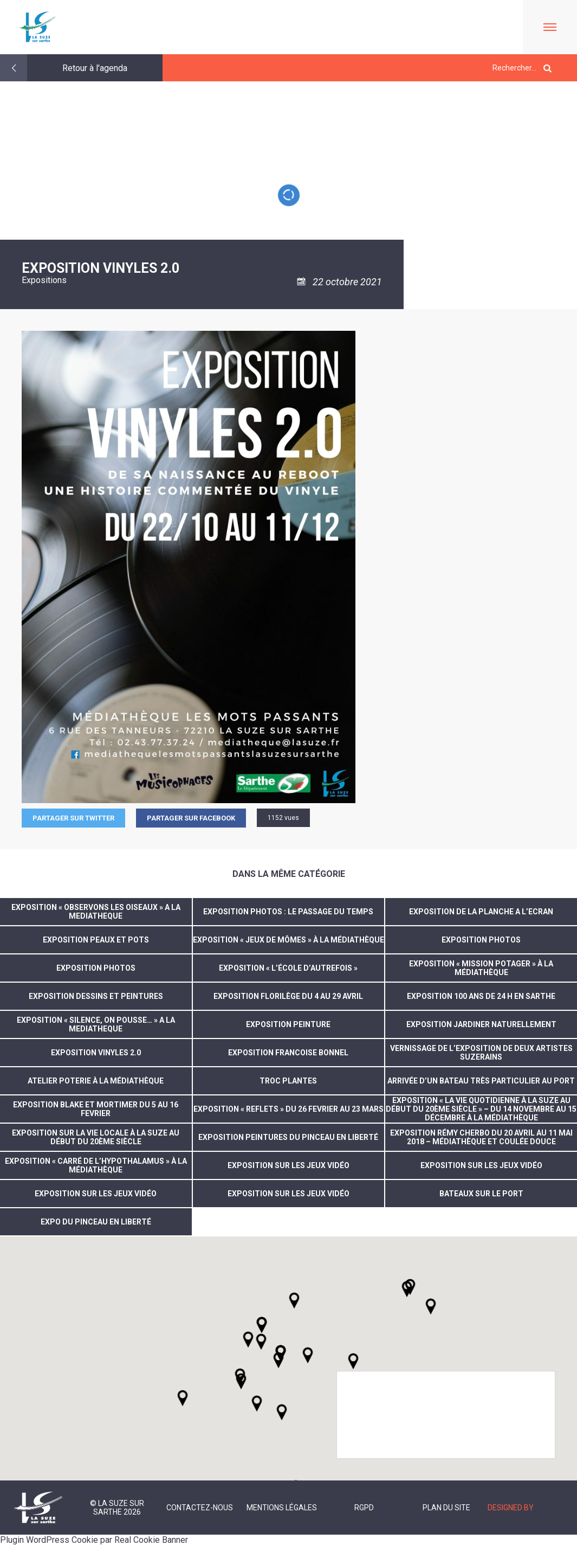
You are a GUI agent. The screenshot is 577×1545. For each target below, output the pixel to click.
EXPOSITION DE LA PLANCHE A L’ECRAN (481, 911)
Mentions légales (282, 1507)
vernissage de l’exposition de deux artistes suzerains (481, 1052)
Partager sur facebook (191, 818)
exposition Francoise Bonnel (288, 1052)
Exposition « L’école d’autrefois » (288, 968)
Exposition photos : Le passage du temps (288, 911)
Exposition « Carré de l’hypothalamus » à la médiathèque (96, 1165)
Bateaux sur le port (481, 1193)
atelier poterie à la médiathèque (96, 1080)
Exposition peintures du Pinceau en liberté (288, 1137)
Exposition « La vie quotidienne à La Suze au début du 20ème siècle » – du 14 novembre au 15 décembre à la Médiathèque (481, 1109)
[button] (308, 1355)
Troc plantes (288, 1080)
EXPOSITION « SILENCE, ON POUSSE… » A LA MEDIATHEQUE (96, 1024)
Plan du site (446, 1507)
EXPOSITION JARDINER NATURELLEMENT (481, 1024)
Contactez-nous (199, 1507)
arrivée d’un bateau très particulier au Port (481, 1080)
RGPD (364, 1507)
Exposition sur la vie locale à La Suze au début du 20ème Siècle (95, 1137)
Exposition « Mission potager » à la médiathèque (481, 968)
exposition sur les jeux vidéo (288, 1165)
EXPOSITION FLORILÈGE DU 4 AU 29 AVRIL (288, 996)
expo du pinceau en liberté (96, 1221)
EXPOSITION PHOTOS (481, 939)
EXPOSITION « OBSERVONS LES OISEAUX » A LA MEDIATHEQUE (95, 911)
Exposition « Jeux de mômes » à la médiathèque (288, 939)
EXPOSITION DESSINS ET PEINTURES (96, 996)
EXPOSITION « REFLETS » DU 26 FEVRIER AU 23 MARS (288, 1109)
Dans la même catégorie (288, 874)
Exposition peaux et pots (96, 939)
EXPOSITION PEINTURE (288, 1024)
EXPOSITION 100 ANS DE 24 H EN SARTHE (481, 996)
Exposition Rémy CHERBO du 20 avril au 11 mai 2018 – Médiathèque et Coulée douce (481, 1137)
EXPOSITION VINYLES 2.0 (96, 1052)
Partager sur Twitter (73, 818)
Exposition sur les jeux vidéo (288, 1193)
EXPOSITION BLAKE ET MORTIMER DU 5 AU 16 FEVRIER (95, 1109)
